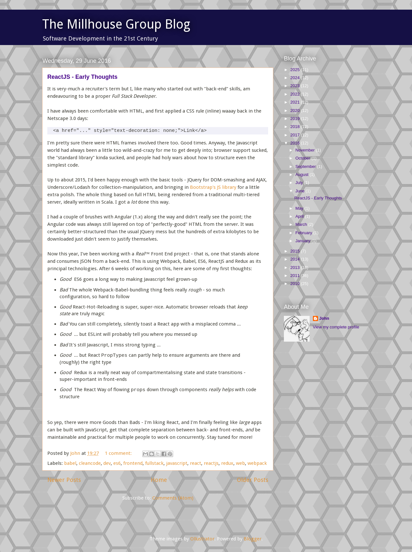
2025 (295, 69)
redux (227, 463)
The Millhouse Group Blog (116, 24)
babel (70, 463)
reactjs (211, 463)
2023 (295, 85)
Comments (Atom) (172, 498)
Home (159, 479)
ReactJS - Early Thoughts (82, 77)
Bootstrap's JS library (213, 187)
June (300, 191)
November (305, 150)
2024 (295, 77)
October (303, 158)
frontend (133, 463)
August (302, 174)
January (303, 240)
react (195, 463)
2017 (295, 135)
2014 (295, 259)
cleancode (90, 463)
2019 (295, 118)
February (304, 232)
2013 (295, 267)
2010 (295, 283)
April (300, 216)
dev (107, 463)
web (240, 463)
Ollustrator (202, 539)
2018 (295, 126)
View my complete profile (336, 327)
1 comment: (119, 453)
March (301, 224)
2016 (295, 143)
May (299, 208)
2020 (295, 110)
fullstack (154, 463)
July (299, 182)
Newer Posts (64, 479)
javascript (176, 463)
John (324, 318)
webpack (257, 463)
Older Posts (252, 479)
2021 (295, 102)
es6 (117, 463)
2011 (295, 275)
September (306, 166)
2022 (295, 94)
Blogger (252, 539)
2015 (295, 251)
